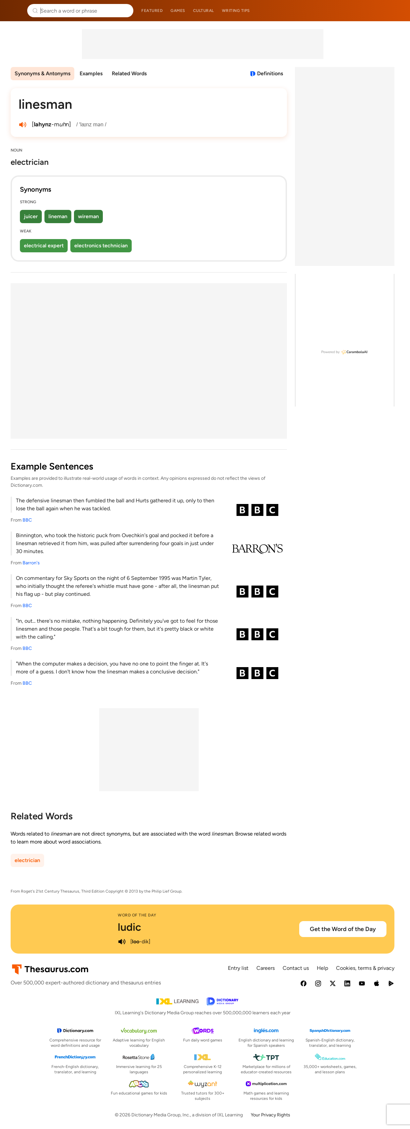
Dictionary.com (395, 11)
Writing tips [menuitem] (236, 10)
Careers (265, 968)
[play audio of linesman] (23, 125)
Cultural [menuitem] (203, 10)
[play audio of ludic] (122, 942)
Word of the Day (137, 915)
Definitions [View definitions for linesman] (270, 73)
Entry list (238, 968)
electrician (27, 860)
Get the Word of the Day (343, 929)
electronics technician (101, 245)
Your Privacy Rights (270, 1115)
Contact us (296, 968)
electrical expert (44, 245)
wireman (88, 216)
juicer (31, 216)
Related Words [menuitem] (129, 73)
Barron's (31, 563)
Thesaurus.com (15, 10)
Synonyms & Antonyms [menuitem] (42, 73)
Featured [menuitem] (152, 10)
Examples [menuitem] (91, 73)
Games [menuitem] (178, 10)
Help (322, 968)
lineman (57, 216)
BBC (27, 520)
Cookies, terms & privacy (365, 968)
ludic (129, 927)
